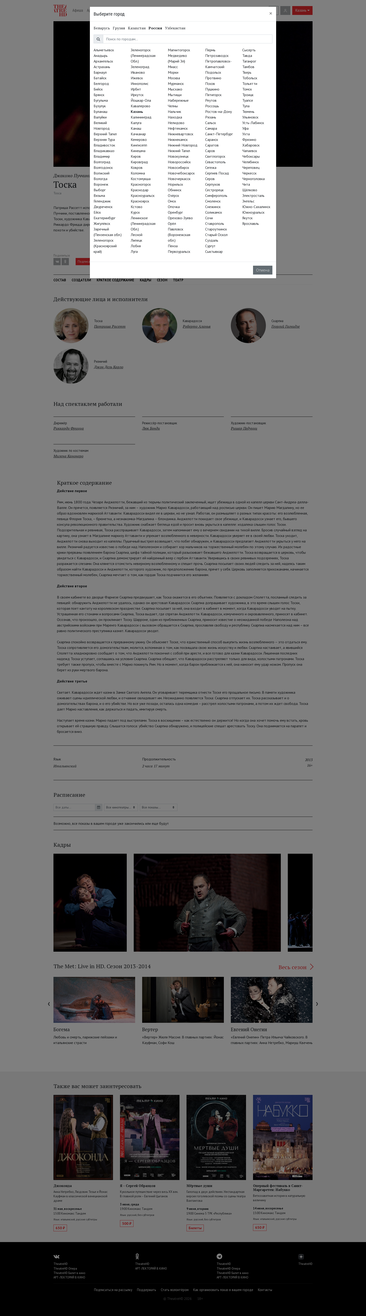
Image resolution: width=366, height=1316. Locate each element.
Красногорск (141, 184)
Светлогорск (215, 156)
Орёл (172, 223)
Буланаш (100, 111)
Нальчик (174, 111)
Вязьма (99, 195)
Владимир (102, 156)
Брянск (99, 94)
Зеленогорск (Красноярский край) (105, 246)
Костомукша (141, 178)
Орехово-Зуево (180, 218)
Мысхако (175, 89)
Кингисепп (139, 145)
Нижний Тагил (179, 150)
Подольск (213, 72)
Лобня (136, 246)
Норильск (175, 184)
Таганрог (249, 61)
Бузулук (100, 106)
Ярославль (250, 223)
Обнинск (174, 190)
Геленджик (102, 201)
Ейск (97, 212)
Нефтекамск (178, 128)
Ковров (137, 167)
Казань (137, 111)
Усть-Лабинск (253, 122)
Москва (174, 78)
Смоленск (213, 201)
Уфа (245, 128)
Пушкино (212, 89)
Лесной (136, 234)
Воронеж (101, 184)
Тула (246, 106)
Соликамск (213, 212)
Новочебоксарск (181, 173)
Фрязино (249, 139)
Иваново (138, 72)
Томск (247, 89)
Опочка (174, 206)
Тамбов (248, 66)
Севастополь (215, 162)
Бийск (98, 89)
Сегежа (210, 167)
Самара (211, 128)
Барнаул (100, 72)
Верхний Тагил (105, 134)
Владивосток (104, 145)
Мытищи (175, 94)
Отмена (262, 270)
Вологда (100, 178)
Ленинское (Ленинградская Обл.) (143, 223)
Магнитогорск (179, 50)
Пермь (210, 50)
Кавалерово (140, 106)
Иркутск (137, 94)
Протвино (213, 78)
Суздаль (211, 240)
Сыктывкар (214, 251)
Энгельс (248, 201)
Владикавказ (104, 150)
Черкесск (249, 173)
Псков (210, 83)
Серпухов (212, 184)
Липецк (136, 240)
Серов (210, 178)
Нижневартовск (180, 134)
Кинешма (138, 150)
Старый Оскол (216, 234)
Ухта (246, 134)
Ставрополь (214, 223)
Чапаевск (249, 150)
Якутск (247, 218)
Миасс (173, 66)
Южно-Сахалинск (256, 206)
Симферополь (216, 195)
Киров (136, 156)
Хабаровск (251, 145)
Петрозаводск (217, 55)
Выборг (100, 190)
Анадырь (101, 55)
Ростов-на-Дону (218, 111)
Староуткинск (216, 229)
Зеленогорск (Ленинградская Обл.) (143, 55)
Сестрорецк (214, 190)
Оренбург (175, 212)
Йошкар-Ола (141, 100)
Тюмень (248, 111)
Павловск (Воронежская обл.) (179, 235)
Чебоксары (251, 156)
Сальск (210, 122)
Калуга (136, 122)
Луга (134, 251)
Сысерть (249, 50)
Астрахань (102, 66)
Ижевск (137, 78)
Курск (135, 212)
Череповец (251, 167)
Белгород (101, 83)
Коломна (138, 173)
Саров (210, 150)
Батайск (100, 78)
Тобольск (249, 78)
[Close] (270, 13)
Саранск (211, 139)
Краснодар (139, 190)
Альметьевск (104, 50)
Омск (172, 201)
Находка (175, 117)
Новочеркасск (179, 178)
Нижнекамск (178, 139)
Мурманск (176, 83)
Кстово (136, 206)
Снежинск (213, 206)
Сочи (209, 218)
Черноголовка (253, 178)
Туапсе (247, 100)
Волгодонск (103, 167)
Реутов (211, 100)
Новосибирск (178, 167)
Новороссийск (179, 162)
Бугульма (101, 100)
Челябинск (250, 162)
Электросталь (253, 195)
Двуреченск (103, 206)
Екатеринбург (104, 218)
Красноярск (140, 201)
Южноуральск (253, 212)
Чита (246, 184)
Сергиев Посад (217, 173)
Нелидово (176, 122)
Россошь (212, 106)
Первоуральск (179, 251)
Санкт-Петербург (219, 134)
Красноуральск (143, 195)
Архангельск (103, 61)
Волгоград (102, 162)
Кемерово (139, 139)
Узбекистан (175, 28)
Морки (173, 72)
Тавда (247, 55)
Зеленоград (140, 66)
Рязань (210, 117)
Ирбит (136, 89)
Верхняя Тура (104, 139)
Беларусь (102, 28)
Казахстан (137, 28)
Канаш (136, 128)
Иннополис (139, 83)
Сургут (210, 246)
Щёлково (249, 190)
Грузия (119, 28)
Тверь (246, 72)
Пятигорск (213, 94)
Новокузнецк (178, 156)
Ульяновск (250, 117)
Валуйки (100, 117)
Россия (155, 28)
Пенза (173, 246)
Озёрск (173, 195)
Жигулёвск (102, 223)
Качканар (138, 134)
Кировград (139, 162)
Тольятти (249, 83)
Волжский (101, 173)
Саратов (212, 145)
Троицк (247, 94)
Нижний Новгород (182, 145)
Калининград (141, 117)
